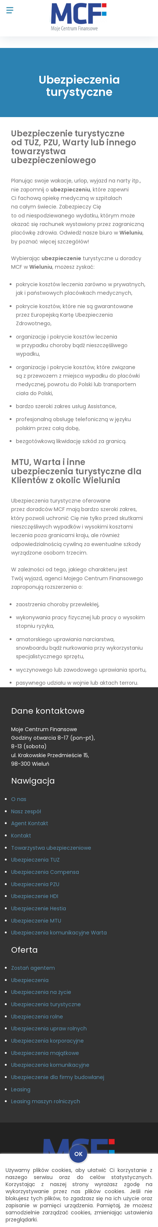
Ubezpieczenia (30, 980)
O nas (18, 799)
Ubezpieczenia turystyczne (46, 1004)
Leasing (20, 1089)
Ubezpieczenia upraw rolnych (49, 1028)
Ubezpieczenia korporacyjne (47, 1040)
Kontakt (21, 835)
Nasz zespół (26, 811)
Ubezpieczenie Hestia (38, 908)
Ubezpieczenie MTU (36, 920)
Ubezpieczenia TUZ (35, 859)
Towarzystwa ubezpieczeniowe (51, 848)
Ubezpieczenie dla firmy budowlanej (57, 1077)
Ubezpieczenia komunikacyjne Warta (59, 932)
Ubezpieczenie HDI (34, 896)
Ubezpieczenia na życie (41, 992)
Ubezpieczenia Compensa (45, 872)
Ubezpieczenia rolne (37, 1016)
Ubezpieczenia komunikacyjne (50, 1065)
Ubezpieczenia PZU (35, 884)
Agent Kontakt (29, 823)
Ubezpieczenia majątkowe (45, 1053)
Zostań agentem (33, 968)
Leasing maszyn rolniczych (45, 1101)
